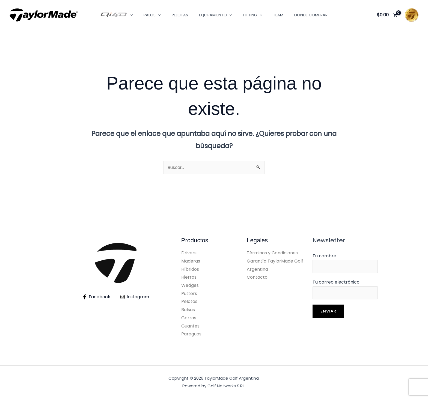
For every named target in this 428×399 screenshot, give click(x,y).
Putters (189, 294)
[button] (139, 15)
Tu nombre (345, 264)
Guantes (190, 326)
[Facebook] (96, 297)
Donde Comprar (302, 15)
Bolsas (188, 310)
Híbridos (190, 270)
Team (272, 15)
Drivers (189, 253)
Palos (158, 15)
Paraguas (191, 334)
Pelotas (183, 15)
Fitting (249, 15)
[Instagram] (134, 297)
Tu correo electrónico (345, 291)
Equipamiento (215, 15)
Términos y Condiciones (272, 253)
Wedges (190, 286)
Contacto (257, 278)
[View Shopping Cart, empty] (386, 15)
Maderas (190, 261)
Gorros (188, 318)
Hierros (189, 278)
